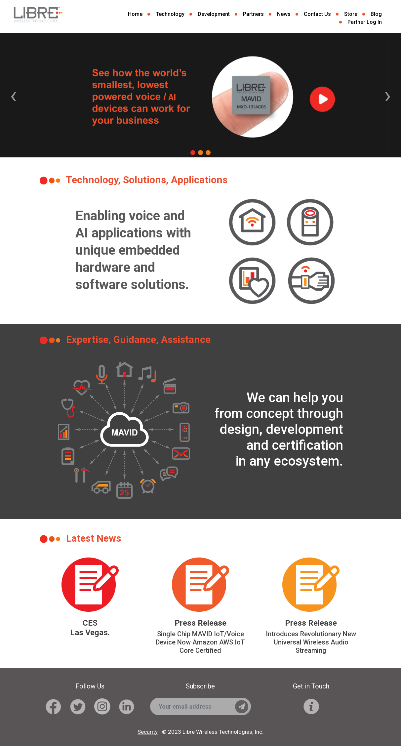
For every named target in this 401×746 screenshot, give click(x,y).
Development (214, 14)
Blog (376, 14)
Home (135, 14)
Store (350, 14)
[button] (192, 153)
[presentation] (13, 95)
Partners (253, 14)
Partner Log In (364, 22)
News (284, 14)
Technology (170, 14)
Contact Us (317, 14)
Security (148, 731)
